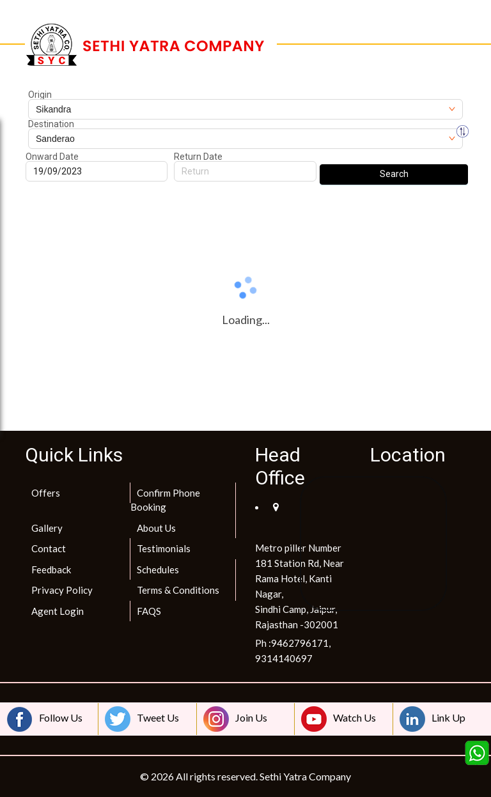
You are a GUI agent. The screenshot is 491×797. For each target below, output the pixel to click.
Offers (45, 493)
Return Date (198, 156)
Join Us (235, 719)
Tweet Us (142, 719)
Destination (51, 124)
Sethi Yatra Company (305, 776)
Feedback (51, 569)
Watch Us (338, 719)
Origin (40, 94)
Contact (48, 548)
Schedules (158, 569)
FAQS (149, 611)
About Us (156, 528)
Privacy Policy (62, 590)
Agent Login (57, 611)
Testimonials (164, 548)
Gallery (47, 528)
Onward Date (52, 156)
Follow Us (44, 719)
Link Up (432, 719)
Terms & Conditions (178, 590)
